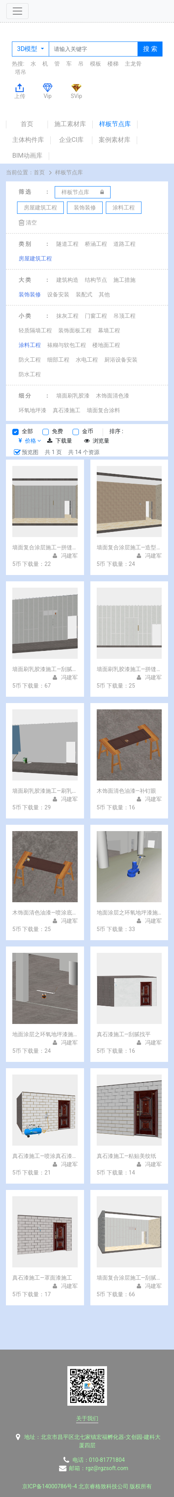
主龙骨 (133, 63)
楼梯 (113, 63)
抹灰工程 (67, 316)
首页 (27, 124)
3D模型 (28, 49)
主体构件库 (28, 139)
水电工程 (87, 359)
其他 (104, 294)
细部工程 (58, 359)
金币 (87, 431)
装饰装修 (30, 294)
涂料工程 (30, 345)
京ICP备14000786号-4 (49, 1486)
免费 (57, 431)
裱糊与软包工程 (66, 345)
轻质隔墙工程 (35, 330)
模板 (95, 63)
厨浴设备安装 (121, 359)
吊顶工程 (124, 316)
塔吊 (20, 72)
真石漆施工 (66, 410)
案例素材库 (114, 139)
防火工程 (30, 359)
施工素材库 (70, 124)
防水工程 (30, 374)
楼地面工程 (106, 345)
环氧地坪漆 (32, 410)
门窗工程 (96, 316)
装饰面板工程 (75, 330)
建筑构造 (67, 280)
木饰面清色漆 (112, 395)
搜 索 (150, 49)
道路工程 (124, 244)
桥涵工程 (96, 244)
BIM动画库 (27, 155)
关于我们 (87, 1418)
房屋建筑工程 (35, 258)
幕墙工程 (109, 330)
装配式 (84, 294)
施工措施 (124, 280)
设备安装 (58, 294)
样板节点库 (115, 124)
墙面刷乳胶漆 (73, 395)
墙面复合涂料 (103, 410)
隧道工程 (67, 244)
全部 (27, 431)
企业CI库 (71, 139)
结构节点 (96, 280)
